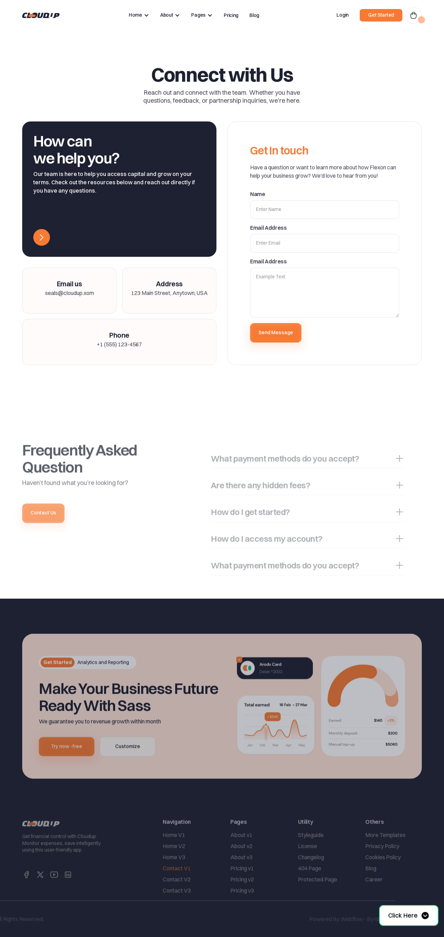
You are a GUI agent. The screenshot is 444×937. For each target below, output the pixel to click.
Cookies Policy (383, 871)
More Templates (385, 848)
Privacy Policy (382, 859)
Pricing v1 (242, 882)
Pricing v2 (242, 893)
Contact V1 (177, 882)
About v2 (241, 859)
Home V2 (174, 859)
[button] (139, 15)
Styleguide (311, 848)
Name (257, 194)
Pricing (231, 15)
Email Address (268, 228)
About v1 (241, 848)
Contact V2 (177, 893)
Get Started (381, 15)
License (307, 859)
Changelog (311, 871)
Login (342, 15)
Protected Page (317, 893)
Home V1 (174, 848)
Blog (254, 15)
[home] (41, 15)
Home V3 (174, 871)
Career (374, 893)
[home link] (41, 837)
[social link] (26, 888)
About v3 (241, 871)
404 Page (309, 882)
